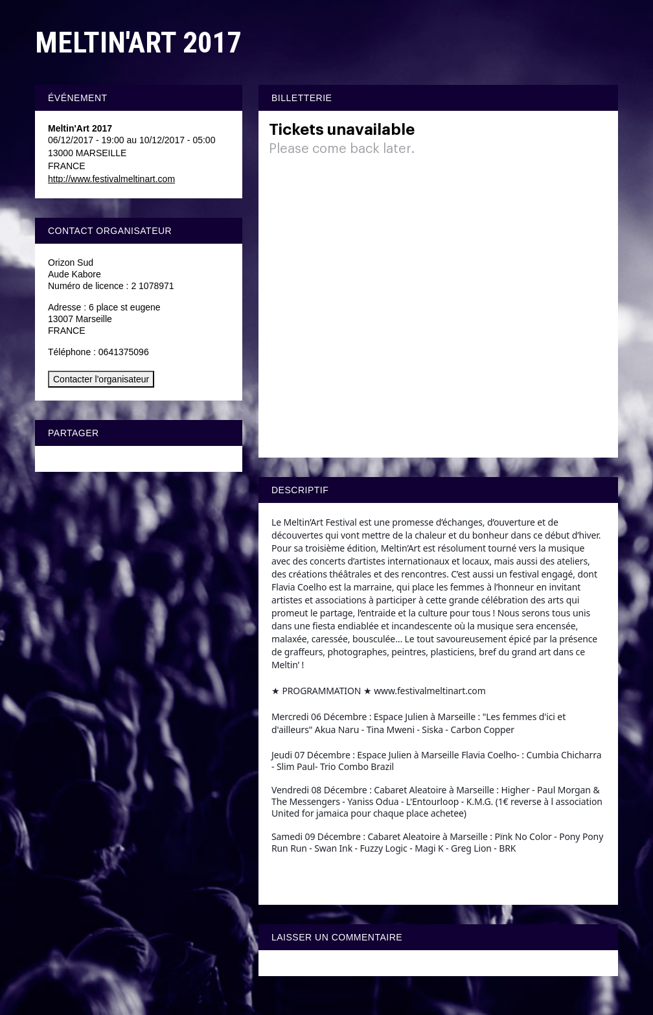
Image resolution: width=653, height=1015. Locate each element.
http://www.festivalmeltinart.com (111, 179)
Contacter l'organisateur (101, 379)
